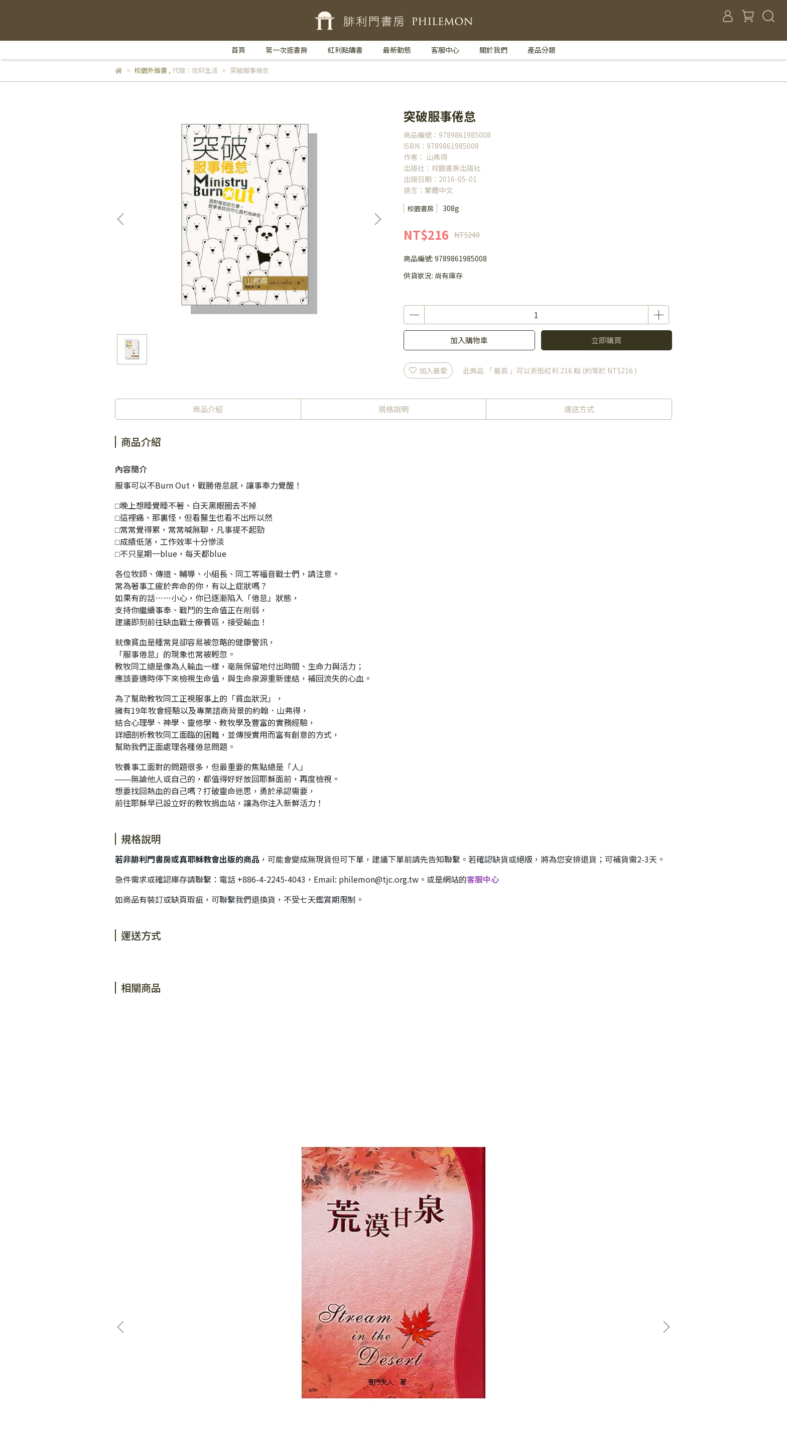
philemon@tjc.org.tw (379, 879)
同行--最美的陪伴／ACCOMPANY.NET (461, 1166)
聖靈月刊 (324, 1364)
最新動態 (397, 50)
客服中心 (445, 50)
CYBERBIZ (321, 1403)
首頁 (238, 50)
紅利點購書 (345, 50)
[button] (377, 219)
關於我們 (493, 50)
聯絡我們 (324, 1273)
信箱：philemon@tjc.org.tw (161, 1318)
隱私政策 (324, 1333)
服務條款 (324, 1349)
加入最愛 (428, 370)
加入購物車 (469, 340)
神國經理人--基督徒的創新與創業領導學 (597, 1166)
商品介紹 (208, 409)
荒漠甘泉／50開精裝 (190, 1161)
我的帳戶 (324, 1303)
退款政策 (324, 1318)
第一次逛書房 (287, 50)
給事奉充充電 (326, 1161)
